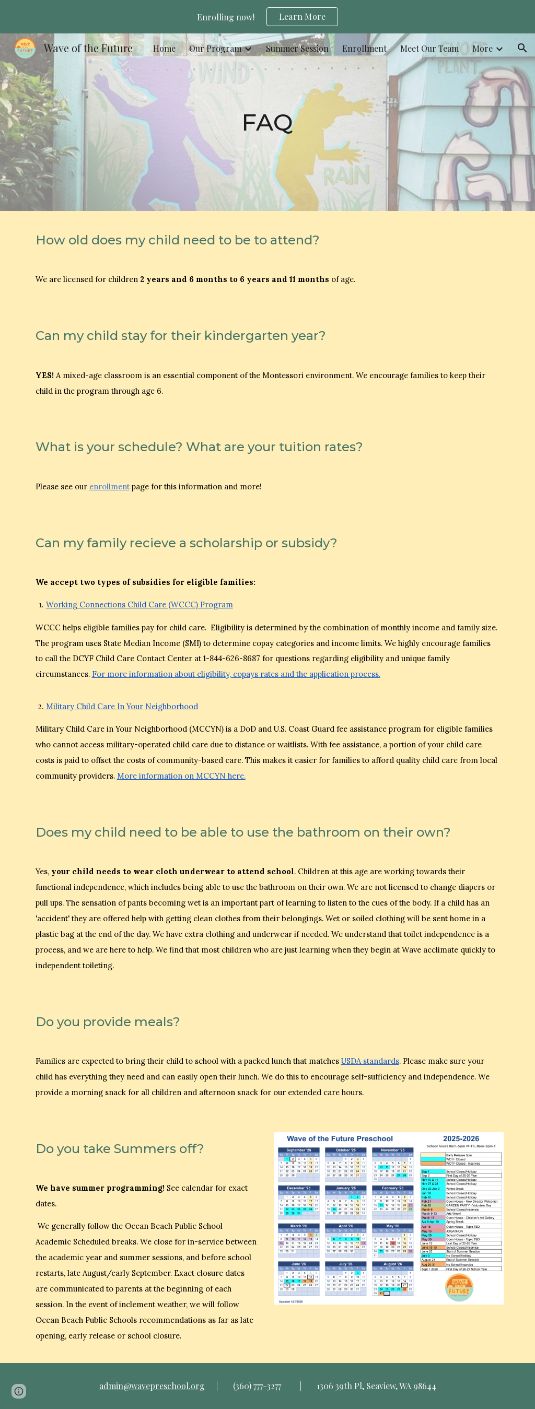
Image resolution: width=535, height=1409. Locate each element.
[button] (522, 48)
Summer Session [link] (297, 48)
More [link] (482, 48)
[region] (267, 16)
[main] (267, 122)
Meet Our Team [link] (429, 48)
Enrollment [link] (364, 48)
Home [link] (164, 48)
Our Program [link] (215, 48)
